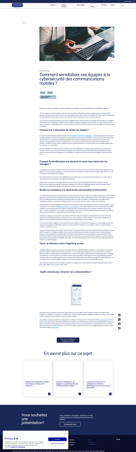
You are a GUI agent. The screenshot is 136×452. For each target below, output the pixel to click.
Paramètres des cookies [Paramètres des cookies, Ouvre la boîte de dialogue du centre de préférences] (57, 443)
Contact (112, 5)
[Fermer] (65, 434)
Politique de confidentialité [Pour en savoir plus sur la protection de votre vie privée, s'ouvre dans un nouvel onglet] (18, 447)
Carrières (104, 5)
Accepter (57, 439)
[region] (35, 439)
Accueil (24, 18)
